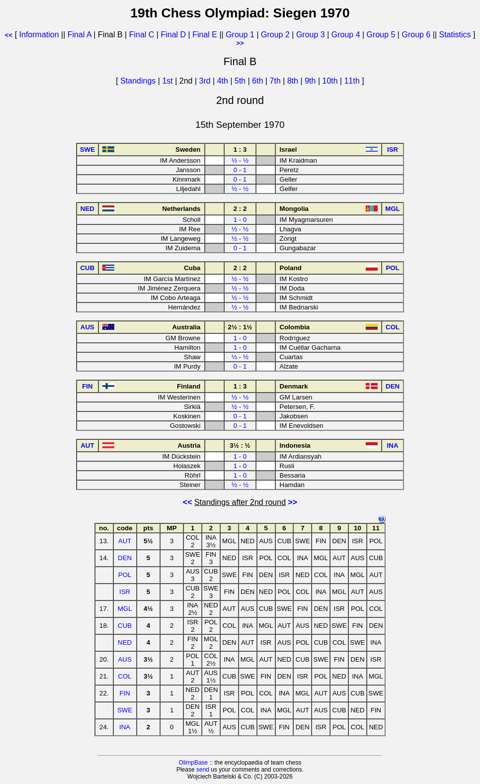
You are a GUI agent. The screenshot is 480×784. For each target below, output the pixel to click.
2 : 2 (240, 208)
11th (353, 81)
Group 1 (240, 34)
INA (124, 727)
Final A (79, 34)
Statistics (455, 34)
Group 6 (415, 34)
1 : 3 (240, 149)
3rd (206, 81)
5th (241, 81)
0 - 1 (240, 170)
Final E (204, 34)
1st (168, 81)
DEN (125, 558)
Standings (138, 81)
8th (294, 81)
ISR (124, 591)
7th (276, 81)
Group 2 (275, 34)
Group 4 (345, 34)
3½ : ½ (240, 445)
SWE (124, 710)
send (202, 769)
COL (124, 676)
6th (258, 81)
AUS (124, 659)
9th (311, 81)
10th (331, 81)
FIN (124, 693)
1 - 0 (240, 219)
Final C (142, 34)
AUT (125, 541)
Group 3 (310, 34)
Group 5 (381, 34)
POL (125, 575)
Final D (173, 34)
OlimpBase (193, 762)
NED (125, 642)
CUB (125, 625)
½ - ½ (240, 160)
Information (39, 34)
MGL (125, 608)
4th (224, 81)
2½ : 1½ (240, 327)
